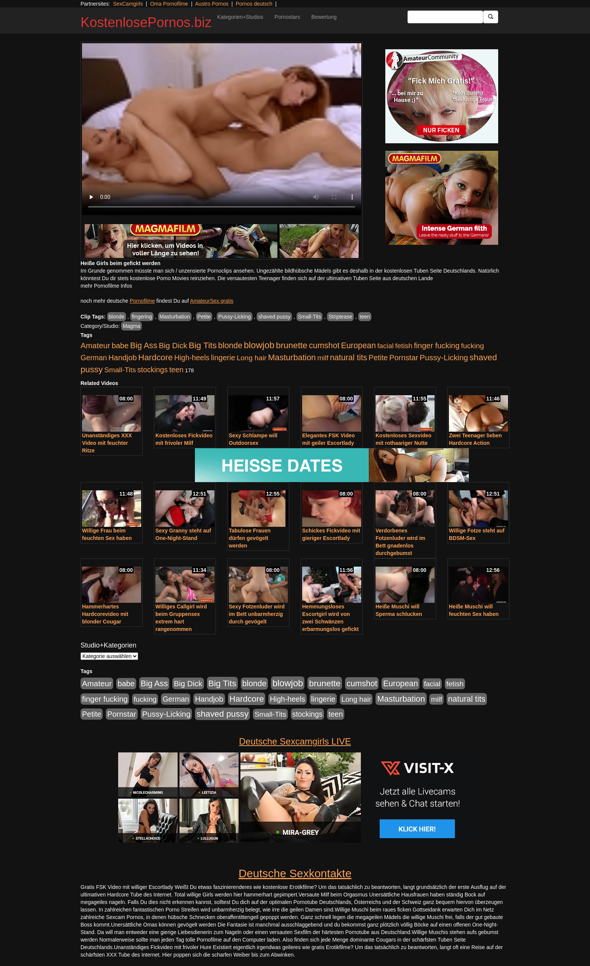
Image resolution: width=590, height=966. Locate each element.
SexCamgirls (128, 4)
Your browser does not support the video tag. (221, 129)
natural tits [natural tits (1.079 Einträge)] (348, 357)
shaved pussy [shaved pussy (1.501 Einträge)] (222, 714)
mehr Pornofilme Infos (106, 286)
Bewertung (324, 17)
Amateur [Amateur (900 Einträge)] (95, 345)
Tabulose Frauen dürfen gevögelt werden (250, 538)
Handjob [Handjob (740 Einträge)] (122, 357)
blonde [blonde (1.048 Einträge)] (230, 345)
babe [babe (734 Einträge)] (120, 345)
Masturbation (175, 317)
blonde (117, 317)
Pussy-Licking (234, 317)
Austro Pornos (212, 4)
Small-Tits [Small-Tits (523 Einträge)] (120, 370)
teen (365, 317)
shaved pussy (274, 317)
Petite (204, 317)
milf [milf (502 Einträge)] (322, 358)
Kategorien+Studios (240, 17)
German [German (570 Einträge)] (94, 357)
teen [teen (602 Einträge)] (176, 369)
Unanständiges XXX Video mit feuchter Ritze (107, 442)
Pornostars (287, 17)
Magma (131, 326)
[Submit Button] (490, 17)
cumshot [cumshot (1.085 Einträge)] (324, 345)
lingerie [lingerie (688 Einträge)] (223, 357)
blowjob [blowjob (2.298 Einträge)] (259, 345)
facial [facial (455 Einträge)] (385, 346)
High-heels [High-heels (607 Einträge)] (192, 357)
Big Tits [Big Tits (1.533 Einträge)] (203, 345)
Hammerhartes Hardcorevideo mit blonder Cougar (105, 614)
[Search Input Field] (445, 17)
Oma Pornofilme (169, 4)
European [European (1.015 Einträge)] (358, 345)
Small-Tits (309, 317)
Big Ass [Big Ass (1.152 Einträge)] (143, 345)
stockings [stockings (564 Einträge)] (152, 369)
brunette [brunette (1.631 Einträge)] (291, 345)
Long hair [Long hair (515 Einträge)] (251, 358)
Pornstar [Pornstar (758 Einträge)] (403, 357)
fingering (142, 317)
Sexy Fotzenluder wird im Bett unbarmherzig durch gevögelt (257, 614)
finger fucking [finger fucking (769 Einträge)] (436, 345)
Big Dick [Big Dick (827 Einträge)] (173, 345)
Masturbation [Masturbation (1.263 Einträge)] (292, 357)
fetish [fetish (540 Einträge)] (403, 346)
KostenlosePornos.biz (146, 22)
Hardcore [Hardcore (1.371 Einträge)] (155, 357)
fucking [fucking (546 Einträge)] (472, 346)
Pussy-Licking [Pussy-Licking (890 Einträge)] (444, 357)
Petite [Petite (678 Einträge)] (378, 357)
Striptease (340, 317)
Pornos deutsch (254, 4)
